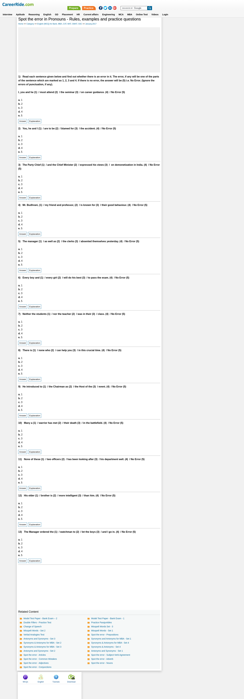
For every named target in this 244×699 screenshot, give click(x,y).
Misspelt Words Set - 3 (102, 626)
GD (56, 11)
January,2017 (90, 24)
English (47, 11)
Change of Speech (32, 626)
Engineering (108, 11)
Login (165, 11)
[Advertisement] (89, 50)
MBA (129, 11)
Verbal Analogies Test (33, 634)
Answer (22, 121)
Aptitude (20, 11)
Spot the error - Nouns (102, 663)
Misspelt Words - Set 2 (34, 630)
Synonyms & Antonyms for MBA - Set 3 (42, 647)
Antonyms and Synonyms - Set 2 (39, 651)
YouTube (144, 678)
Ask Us (133, 678)
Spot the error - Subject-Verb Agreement (110, 655)
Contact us (106, 678)
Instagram (156, 678)
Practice (178, 4)
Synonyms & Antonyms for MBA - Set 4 (110, 642)
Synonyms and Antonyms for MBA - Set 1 (111, 638)
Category (30, 24)
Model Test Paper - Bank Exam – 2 (40, 618)
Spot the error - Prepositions (104, 634)
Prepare (163, 4)
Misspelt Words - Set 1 (102, 630)
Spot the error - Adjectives (36, 663)
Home (20, 24)
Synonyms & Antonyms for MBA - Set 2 (42, 642)
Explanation (34, 121)
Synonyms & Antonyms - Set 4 (106, 647)
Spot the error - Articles (34, 655)
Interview (7, 11)
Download (216, 24)
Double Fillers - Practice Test (37, 622)
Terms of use (120, 678)
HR (78, 11)
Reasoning (34, 11)
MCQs (170, 24)
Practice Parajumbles (101, 622)
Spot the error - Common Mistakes (40, 659)
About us (93, 678)
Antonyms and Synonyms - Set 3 (39, 638)
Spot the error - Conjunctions (37, 667)
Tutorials (200, 24)
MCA (121, 11)
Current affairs (91, 11)
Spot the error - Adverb (102, 659)
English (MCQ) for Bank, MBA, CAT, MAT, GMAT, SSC (59, 24)
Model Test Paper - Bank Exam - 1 (107, 618)
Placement (67, 11)
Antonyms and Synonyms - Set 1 (107, 651)
